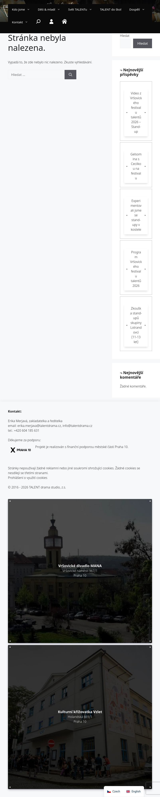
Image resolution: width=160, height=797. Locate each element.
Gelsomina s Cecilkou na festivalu (136, 167)
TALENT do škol (110, 10)
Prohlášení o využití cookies (27, 478)
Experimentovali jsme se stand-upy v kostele (136, 215)
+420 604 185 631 (26, 431)
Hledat (125, 36)
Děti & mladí (51, 10)
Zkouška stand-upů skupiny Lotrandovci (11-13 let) (136, 325)
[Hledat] (70, 74)
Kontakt (22, 23)
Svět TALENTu (82, 10)
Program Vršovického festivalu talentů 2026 (136, 269)
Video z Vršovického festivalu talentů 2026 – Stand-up (136, 113)
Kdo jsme (23, 10)
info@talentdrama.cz (77, 426)
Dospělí (139, 10)
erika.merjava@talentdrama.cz (39, 426)
